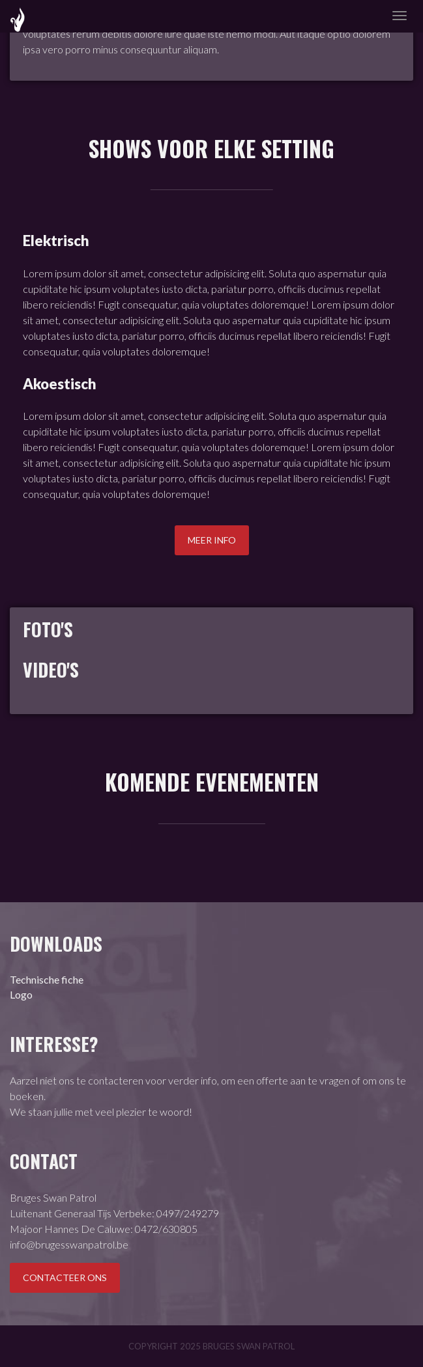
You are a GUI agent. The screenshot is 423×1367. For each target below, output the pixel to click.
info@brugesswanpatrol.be (69, 1244)
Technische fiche (46, 979)
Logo (21, 994)
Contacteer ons (65, 1277)
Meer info (212, 539)
